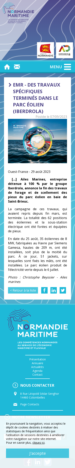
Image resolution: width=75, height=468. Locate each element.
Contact (37, 374)
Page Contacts (29, 404)
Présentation (37, 359)
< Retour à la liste (23, 290)
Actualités (37, 367)
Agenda (37, 371)
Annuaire (37, 363)
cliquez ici (38, 443)
